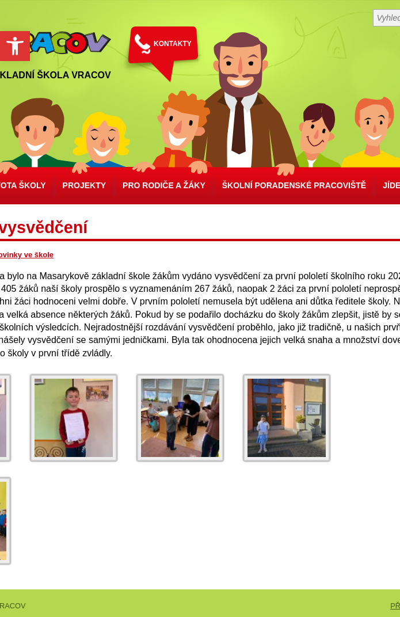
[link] (15, 46)
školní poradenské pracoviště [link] (294, 185)
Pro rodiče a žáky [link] (164, 185)
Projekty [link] (84, 185)
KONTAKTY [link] (173, 44)
